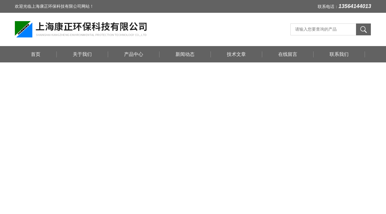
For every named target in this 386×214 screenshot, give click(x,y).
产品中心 (133, 54)
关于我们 (82, 54)
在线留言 (287, 54)
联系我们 (339, 54)
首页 (35, 54)
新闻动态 (184, 54)
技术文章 (236, 54)
